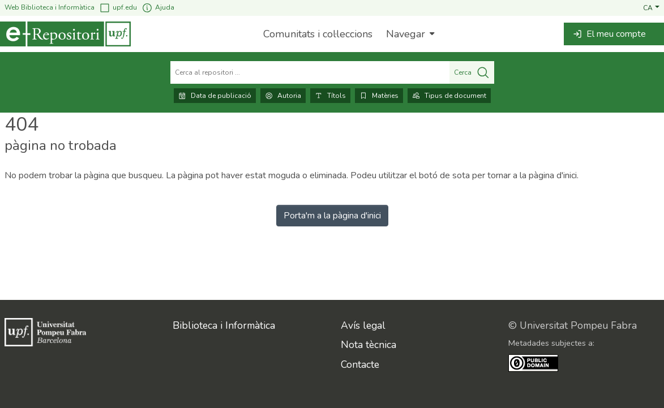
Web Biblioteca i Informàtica (50, 7)
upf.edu (118, 7)
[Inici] (65, 34)
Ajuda (158, 7)
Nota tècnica (368, 344)
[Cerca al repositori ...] (309, 72)
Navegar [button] (405, 34)
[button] (651, 7)
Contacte (360, 364)
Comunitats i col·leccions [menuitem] (317, 34)
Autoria (283, 95)
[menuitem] (409, 34)
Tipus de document (449, 95)
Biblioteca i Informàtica (224, 325)
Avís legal (363, 325)
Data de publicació (214, 95)
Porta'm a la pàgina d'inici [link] (332, 215)
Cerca (472, 72)
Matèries (379, 95)
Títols (330, 95)
